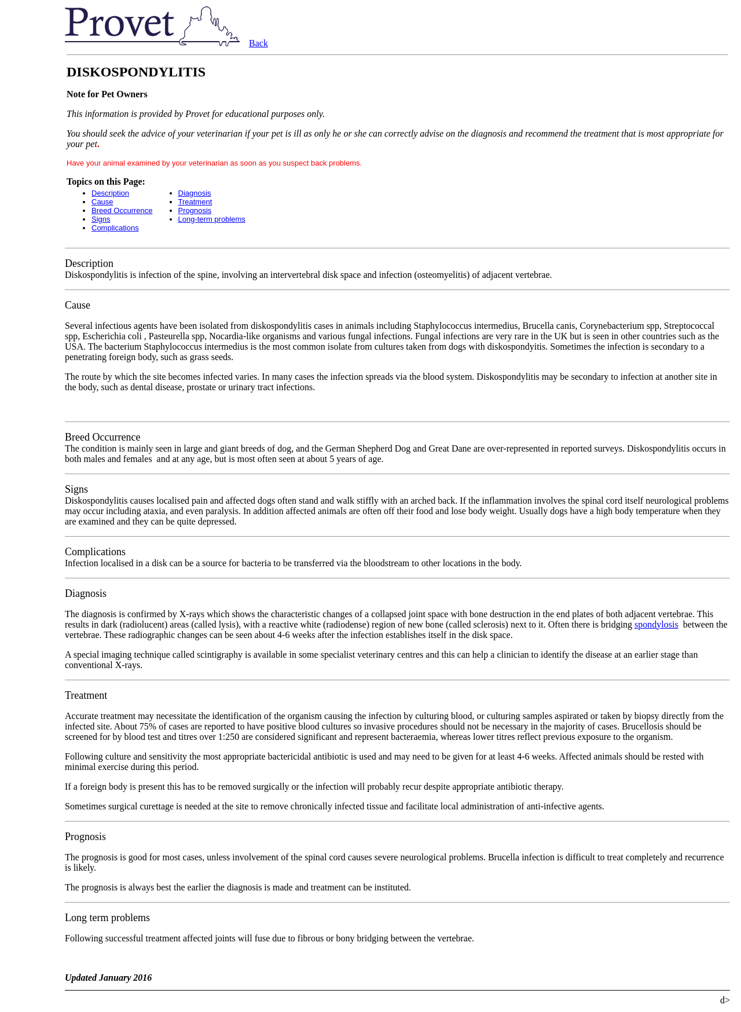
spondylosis (656, 624)
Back (258, 43)
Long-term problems (211, 219)
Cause (102, 201)
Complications (115, 227)
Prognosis (195, 210)
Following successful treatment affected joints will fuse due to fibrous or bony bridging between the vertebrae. (269, 938)
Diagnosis (194, 193)
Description (110, 193)
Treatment (195, 201)
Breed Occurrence (122, 210)
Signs (101, 219)
